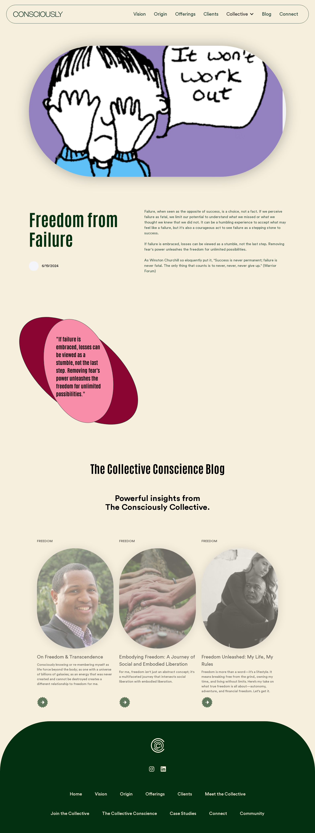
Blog (266, 14)
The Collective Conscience (129, 813)
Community (252, 813)
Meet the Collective (225, 794)
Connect (288, 14)
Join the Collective (70, 813)
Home (76, 794)
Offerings (185, 14)
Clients (211, 14)
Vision (139, 14)
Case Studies (183, 813)
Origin (160, 14)
